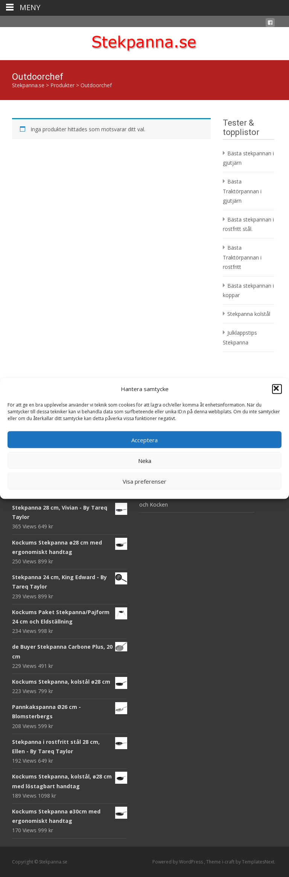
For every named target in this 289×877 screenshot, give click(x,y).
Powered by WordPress (178, 862)
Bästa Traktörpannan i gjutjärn (242, 191)
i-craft (229, 862)
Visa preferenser (144, 481)
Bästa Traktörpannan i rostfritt (242, 257)
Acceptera (144, 439)
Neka (144, 460)
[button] (276, 388)
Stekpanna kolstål (248, 313)
